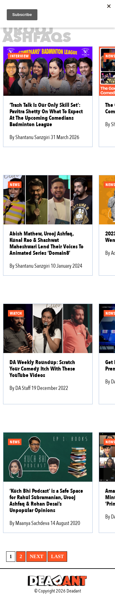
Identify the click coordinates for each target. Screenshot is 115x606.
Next (36, 556)
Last (57, 556)
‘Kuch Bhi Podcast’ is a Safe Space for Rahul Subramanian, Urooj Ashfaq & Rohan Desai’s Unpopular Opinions (46, 500)
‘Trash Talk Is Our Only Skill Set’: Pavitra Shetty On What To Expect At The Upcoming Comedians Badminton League (46, 114)
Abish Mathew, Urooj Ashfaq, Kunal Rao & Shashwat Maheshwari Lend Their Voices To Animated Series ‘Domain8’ (46, 243)
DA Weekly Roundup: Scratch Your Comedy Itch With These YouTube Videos (42, 369)
